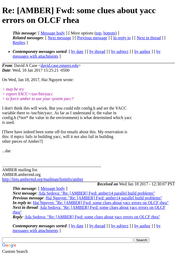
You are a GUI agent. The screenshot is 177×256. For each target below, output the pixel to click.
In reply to (122, 38)
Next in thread (149, 38)
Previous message (92, 38)
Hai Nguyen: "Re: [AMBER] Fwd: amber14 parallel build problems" (104, 198)
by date (77, 51)
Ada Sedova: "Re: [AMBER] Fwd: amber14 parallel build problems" (96, 193)
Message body (53, 33)
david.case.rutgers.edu (59, 65)
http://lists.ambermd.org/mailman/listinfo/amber (42, 179)
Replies (19, 42)
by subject (119, 51)
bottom (109, 33)
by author (142, 51)
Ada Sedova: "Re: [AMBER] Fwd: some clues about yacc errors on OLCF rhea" (92, 217)
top (98, 33)
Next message (59, 38)
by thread (97, 51)
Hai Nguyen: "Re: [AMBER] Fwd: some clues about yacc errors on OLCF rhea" (101, 202)
